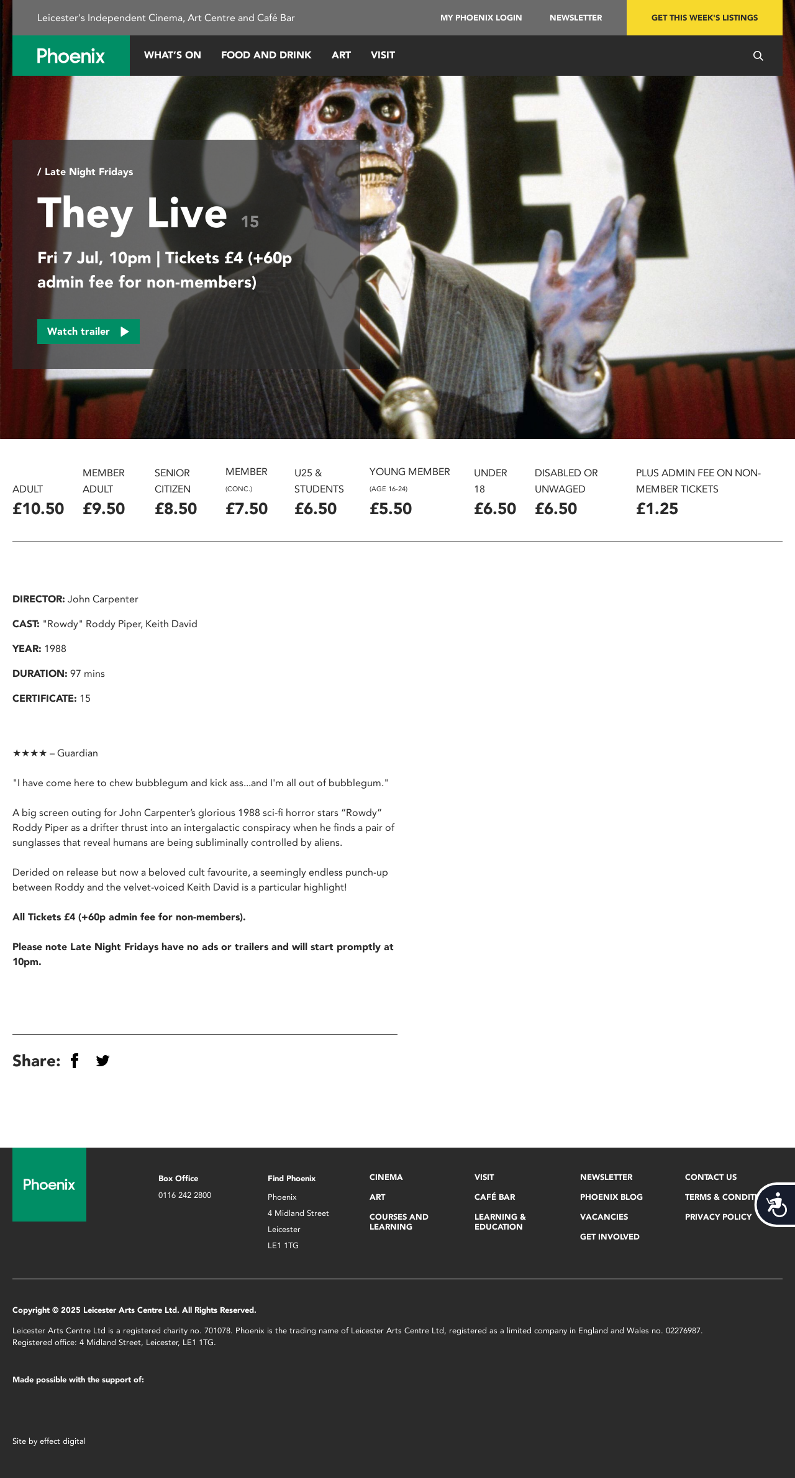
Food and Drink (266, 55)
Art (341, 55)
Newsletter (576, 17)
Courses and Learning (399, 1221)
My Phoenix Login (481, 17)
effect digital (63, 1441)
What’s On (172, 55)
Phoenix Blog (611, 1197)
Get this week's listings (705, 17)
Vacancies (604, 1217)
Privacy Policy (718, 1217)
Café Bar (495, 1197)
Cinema (386, 1177)
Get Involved (610, 1236)
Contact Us (711, 1177)
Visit (383, 55)
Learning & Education (500, 1221)
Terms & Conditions (730, 1197)
